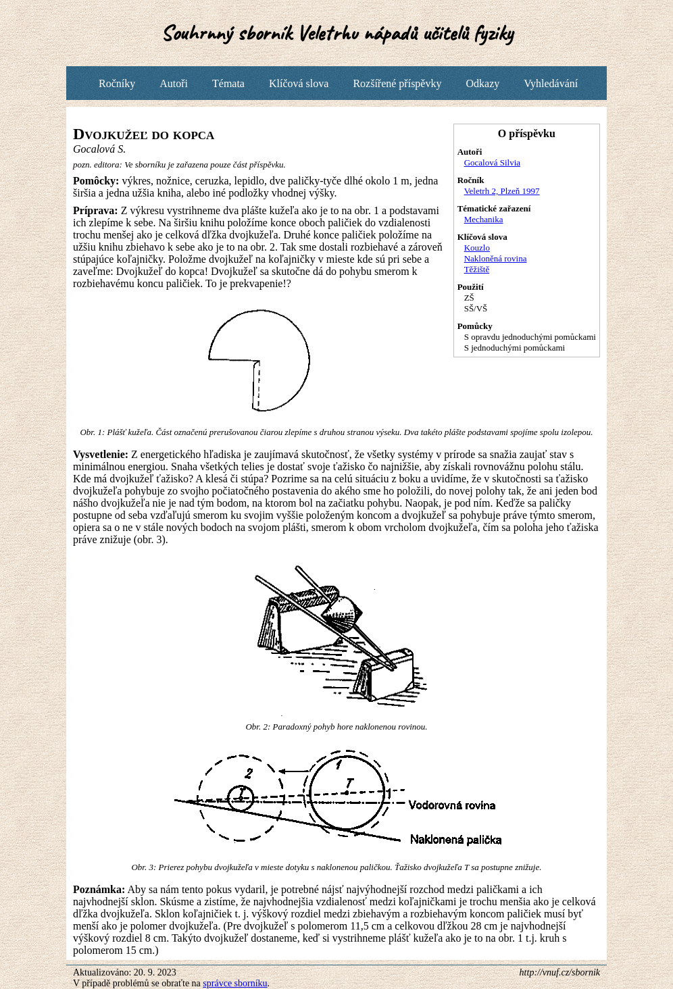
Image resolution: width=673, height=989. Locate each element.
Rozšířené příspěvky (397, 83)
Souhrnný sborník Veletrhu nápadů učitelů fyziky (337, 33)
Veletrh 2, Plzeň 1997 (502, 191)
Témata (228, 83)
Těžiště (477, 269)
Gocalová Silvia (492, 162)
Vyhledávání (551, 83)
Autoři (173, 83)
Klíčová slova (298, 83)
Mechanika (483, 219)
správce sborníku (235, 983)
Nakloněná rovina (495, 258)
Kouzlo (477, 248)
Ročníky (117, 83)
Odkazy (482, 83)
